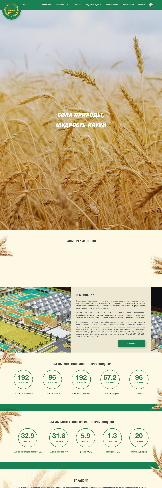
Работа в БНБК (63, 5)
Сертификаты (128, 5)
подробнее (131, 343)
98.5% (28, 452)
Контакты (142, 5)
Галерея (77, 5)
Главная (25, 5)
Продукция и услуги (93, 5)
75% (59, 452)
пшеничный (139, 452)
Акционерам (47, 5)
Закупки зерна (112, 5)
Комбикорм (23, 394)
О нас (35, 5)
